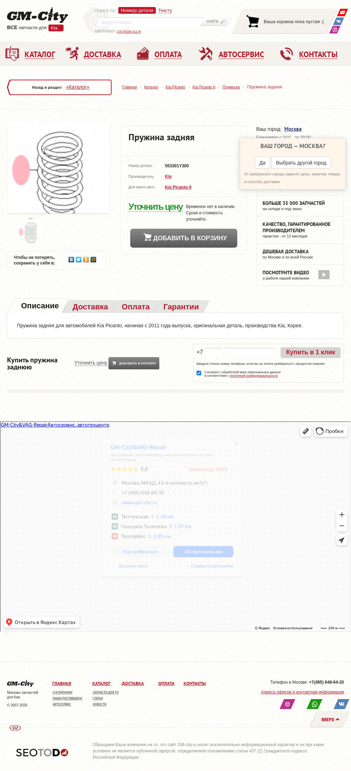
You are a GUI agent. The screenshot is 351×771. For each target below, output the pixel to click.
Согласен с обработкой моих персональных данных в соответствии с (243, 373)
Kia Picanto (175, 87)
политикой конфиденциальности (254, 375)
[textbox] (149, 21)
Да (262, 163)
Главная (129, 87)
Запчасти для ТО (106, 692)
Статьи (98, 698)
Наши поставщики (67, 698)
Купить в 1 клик (310, 352)
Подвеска (231, 87)
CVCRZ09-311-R (129, 31)
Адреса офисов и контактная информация (302, 692)
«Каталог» (77, 87)
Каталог (151, 87)
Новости (99, 704)
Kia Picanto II (204, 87)
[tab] (39, 306)
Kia (54, 28)
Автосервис (62, 704)
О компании (62, 692)
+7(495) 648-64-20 (326, 682)
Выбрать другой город (301, 163)
